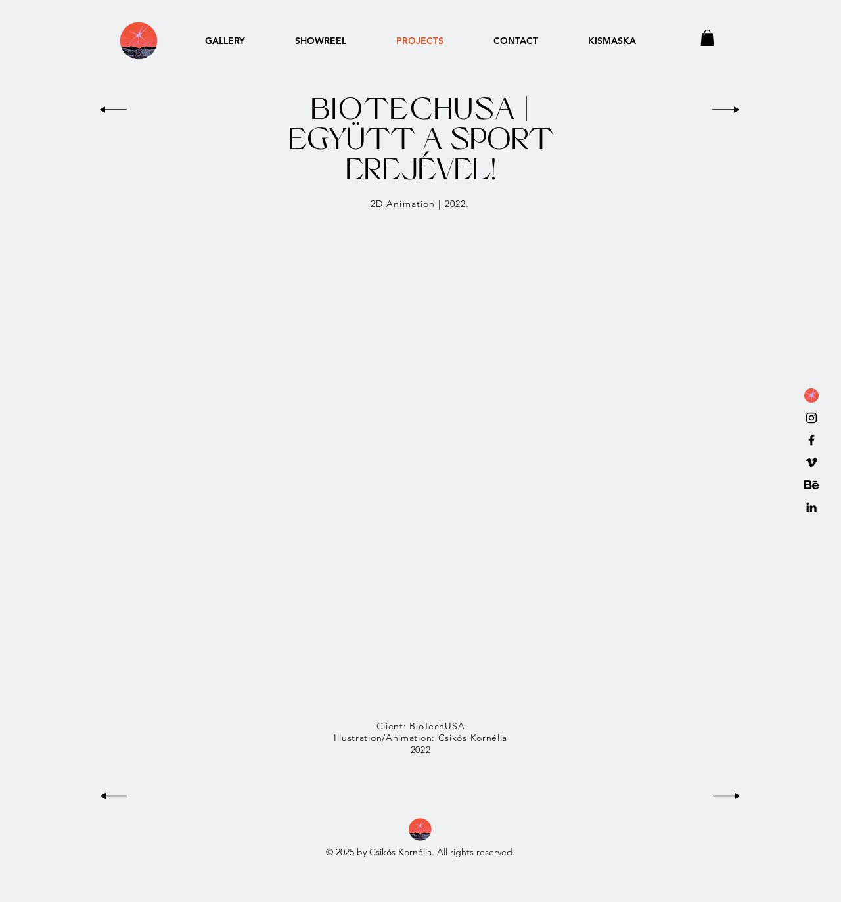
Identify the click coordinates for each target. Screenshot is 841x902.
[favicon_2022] (811, 395)
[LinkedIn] (811, 507)
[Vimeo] (811, 462)
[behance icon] (811, 485)
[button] (707, 38)
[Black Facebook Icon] (811, 440)
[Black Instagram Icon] (811, 418)
